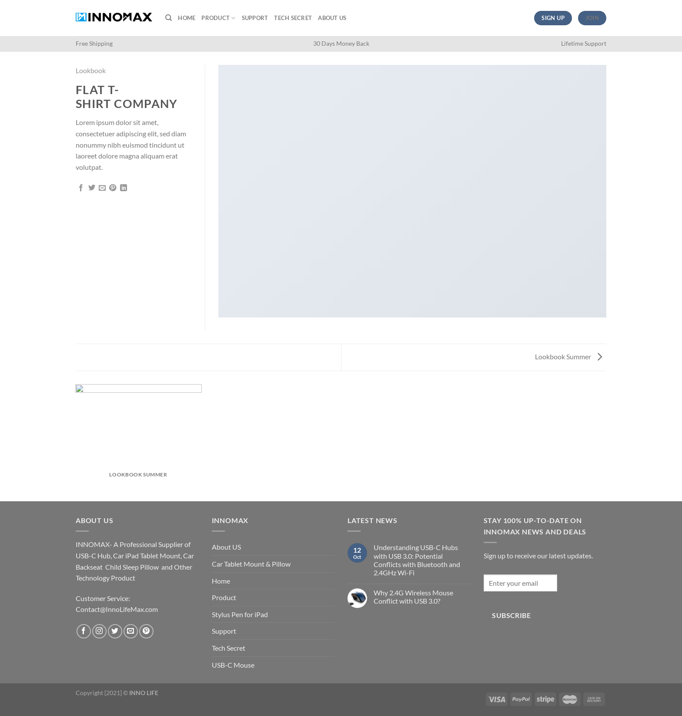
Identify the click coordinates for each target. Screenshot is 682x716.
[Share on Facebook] (80, 188)
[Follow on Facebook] (84, 631)
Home (186, 17)
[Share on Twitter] (91, 188)
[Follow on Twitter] (115, 631)
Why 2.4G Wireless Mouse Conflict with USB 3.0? (413, 596)
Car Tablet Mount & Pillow (251, 564)
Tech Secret (293, 17)
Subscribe (511, 615)
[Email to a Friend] (102, 188)
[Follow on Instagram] (99, 631)
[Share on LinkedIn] (123, 188)
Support (255, 17)
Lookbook (91, 70)
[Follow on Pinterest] (146, 631)
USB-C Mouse (233, 665)
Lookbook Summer (568, 356)
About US (332, 17)
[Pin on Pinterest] (112, 188)
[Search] (168, 18)
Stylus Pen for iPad (240, 614)
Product (218, 18)
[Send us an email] (131, 631)
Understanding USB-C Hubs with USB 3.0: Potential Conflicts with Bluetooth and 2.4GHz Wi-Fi (417, 560)
